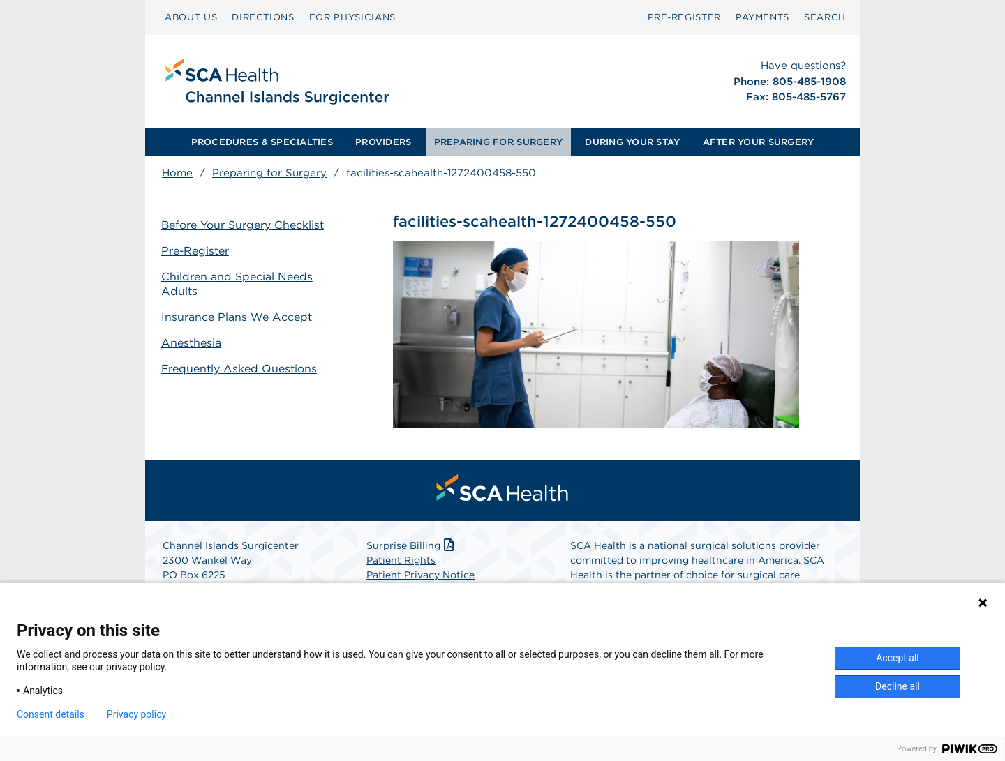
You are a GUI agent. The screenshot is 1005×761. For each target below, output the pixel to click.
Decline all (897, 686)
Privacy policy (136, 714)
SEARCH (825, 17)
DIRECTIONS (263, 17)
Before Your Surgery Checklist (243, 225)
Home (177, 173)
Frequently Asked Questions (240, 368)
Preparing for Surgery (269, 173)
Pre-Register (196, 250)
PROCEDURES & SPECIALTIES (262, 142)
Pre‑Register (684, 17)
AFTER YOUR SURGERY (758, 142)
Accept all (897, 657)
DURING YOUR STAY (632, 142)
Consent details (50, 714)
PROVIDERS (383, 142)
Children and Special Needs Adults (237, 284)
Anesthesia (192, 342)
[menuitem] (191, 17)
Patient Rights (401, 560)
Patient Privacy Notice (420, 575)
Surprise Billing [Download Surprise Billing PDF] (411, 546)
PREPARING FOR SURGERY (498, 142)
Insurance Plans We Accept (237, 316)
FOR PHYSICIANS (352, 17)
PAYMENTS (762, 17)
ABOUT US (191, 17)
